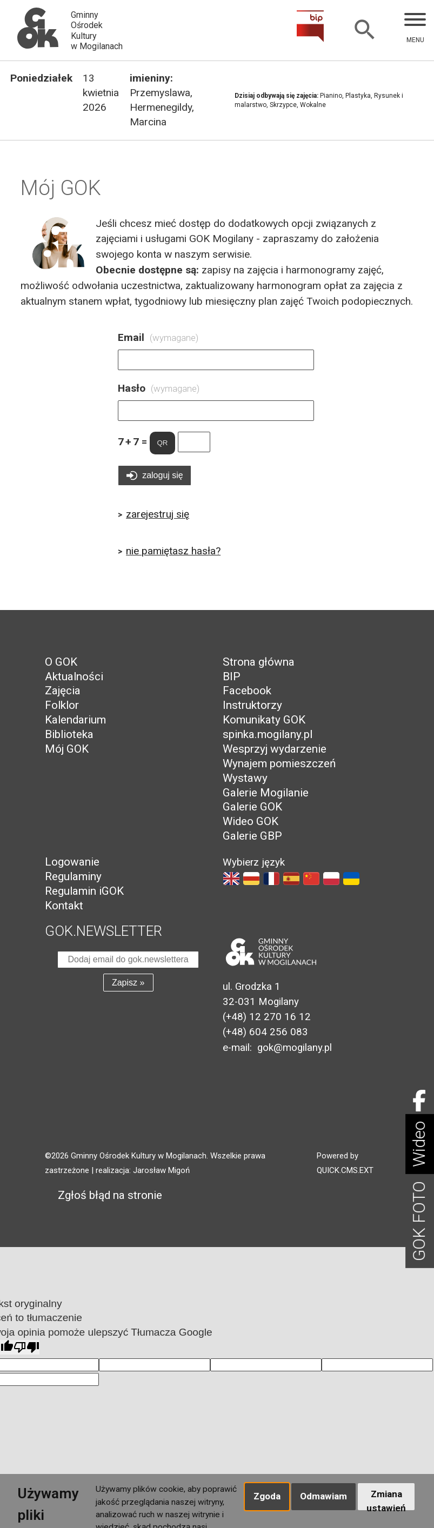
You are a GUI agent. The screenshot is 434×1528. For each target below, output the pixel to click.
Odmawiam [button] (323, 1496)
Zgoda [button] (267, 1496)
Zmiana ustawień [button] (386, 1499)
